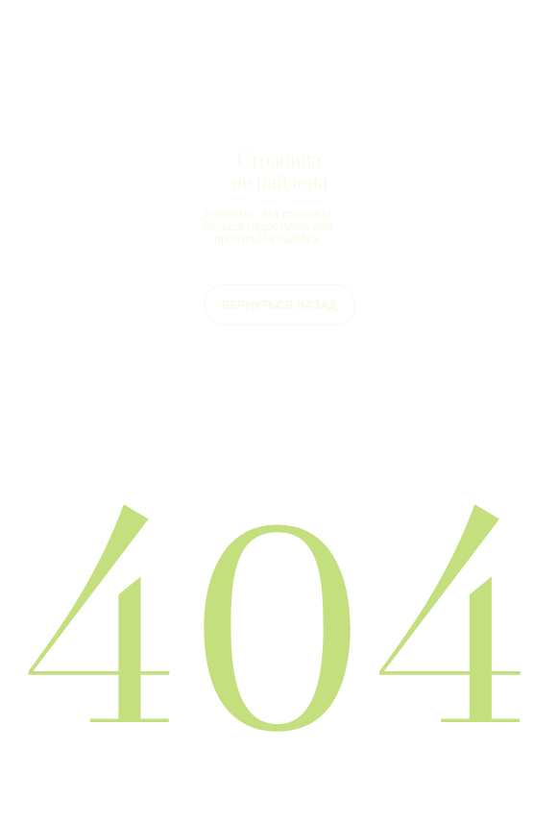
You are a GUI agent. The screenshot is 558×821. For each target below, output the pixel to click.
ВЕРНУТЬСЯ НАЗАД (280, 305)
